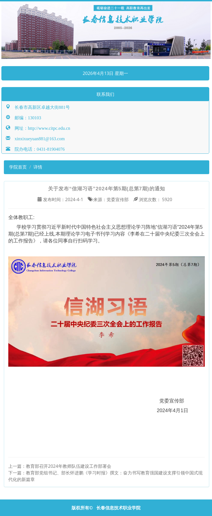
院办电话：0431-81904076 (37, 148)
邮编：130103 (25, 117)
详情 (37, 167)
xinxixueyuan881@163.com (37, 138)
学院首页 (17, 167)
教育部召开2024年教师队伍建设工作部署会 (68, 466)
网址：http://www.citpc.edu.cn (40, 127)
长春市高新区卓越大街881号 (40, 106)
